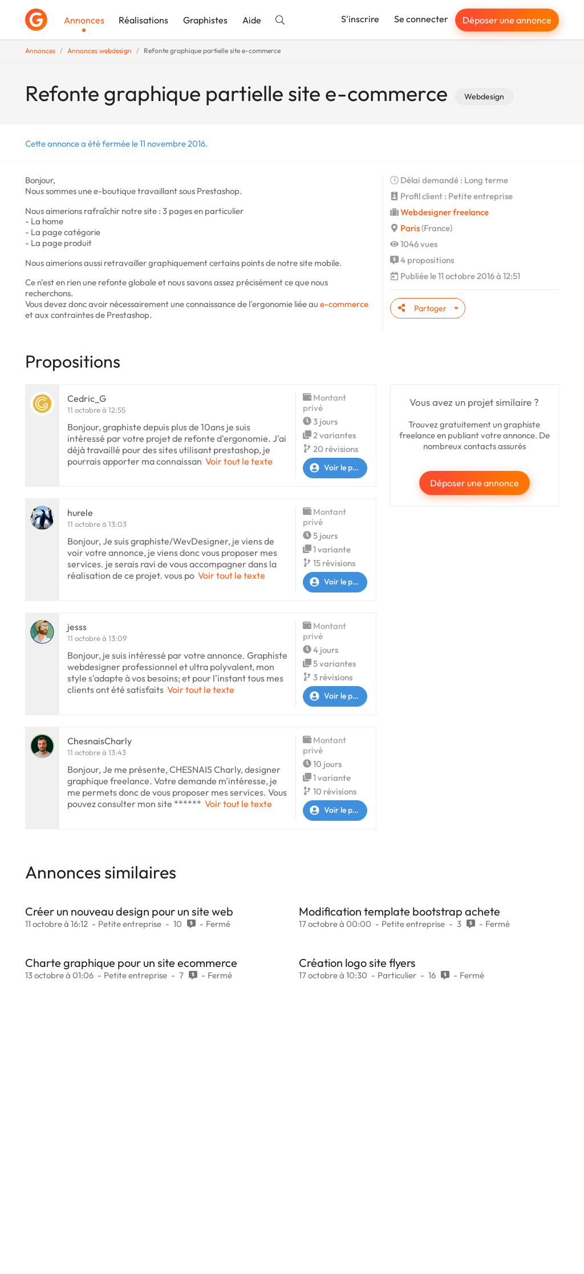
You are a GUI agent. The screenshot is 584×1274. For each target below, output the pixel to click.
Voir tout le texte (239, 461)
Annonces (84, 20)
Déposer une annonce (507, 20)
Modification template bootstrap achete (399, 911)
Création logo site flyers (357, 963)
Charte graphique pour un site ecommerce (131, 963)
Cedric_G (86, 398)
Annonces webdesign (99, 50)
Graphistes (205, 20)
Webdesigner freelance (444, 212)
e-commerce (344, 304)
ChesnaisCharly (99, 741)
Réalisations (143, 20)
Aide (251, 20)
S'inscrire (360, 19)
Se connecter (421, 19)
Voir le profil (335, 468)
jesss (77, 626)
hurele (80, 512)
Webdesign (484, 96)
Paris (410, 228)
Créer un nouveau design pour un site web (129, 911)
